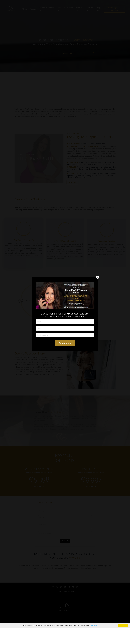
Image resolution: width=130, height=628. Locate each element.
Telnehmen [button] (65, 343)
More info (94, 625)
